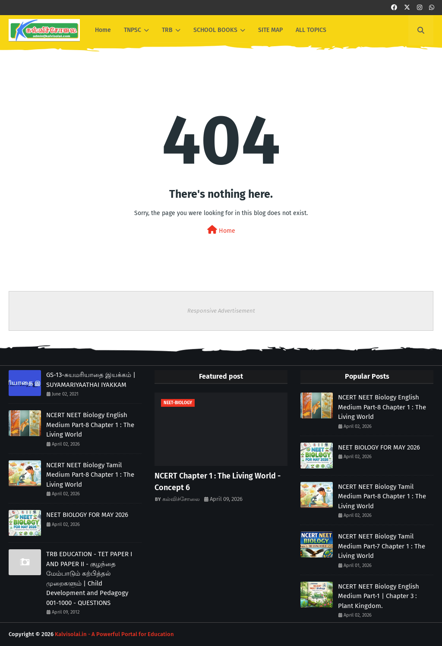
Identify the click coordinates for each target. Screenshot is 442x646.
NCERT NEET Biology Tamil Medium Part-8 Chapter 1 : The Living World (90, 474)
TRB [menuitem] (167, 30)
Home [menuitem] (103, 30)
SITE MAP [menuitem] (270, 30)
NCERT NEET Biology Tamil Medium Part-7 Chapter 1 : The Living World (381, 546)
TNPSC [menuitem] (132, 30)
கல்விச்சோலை (181, 499)
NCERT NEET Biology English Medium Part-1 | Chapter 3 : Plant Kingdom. (378, 596)
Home (221, 229)
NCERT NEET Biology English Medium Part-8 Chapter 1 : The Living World (90, 424)
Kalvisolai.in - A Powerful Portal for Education (114, 634)
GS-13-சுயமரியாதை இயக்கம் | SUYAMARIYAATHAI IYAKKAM (91, 380)
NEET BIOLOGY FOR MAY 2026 (87, 515)
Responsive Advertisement (221, 310)
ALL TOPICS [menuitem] (311, 30)
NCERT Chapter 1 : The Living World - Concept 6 (218, 481)
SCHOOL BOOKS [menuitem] (215, 30)
